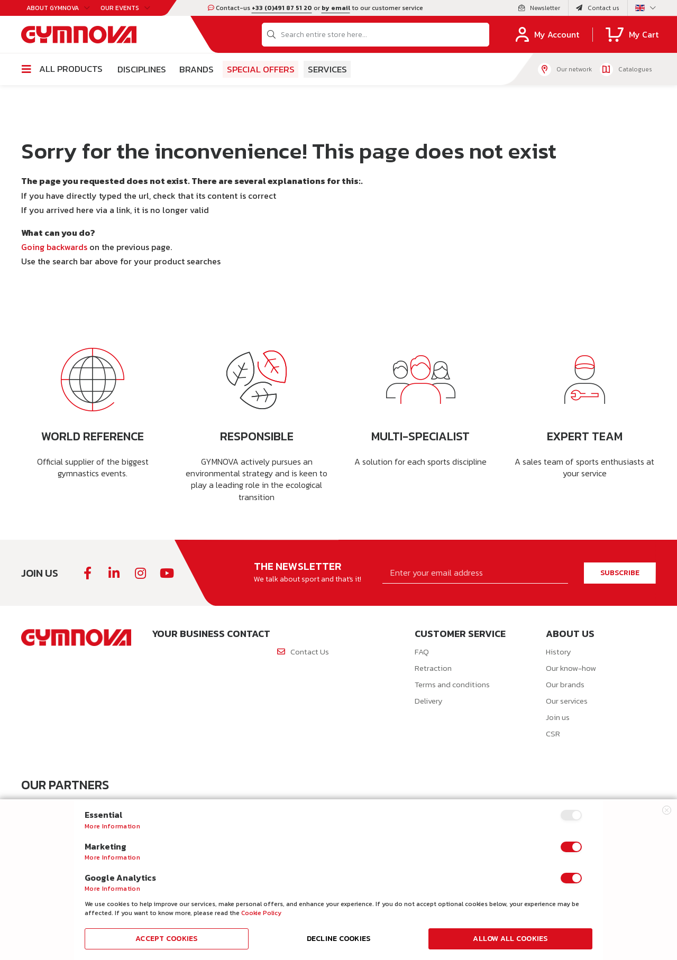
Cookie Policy (261, 913)
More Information (112, 826)
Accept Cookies (166, 938)
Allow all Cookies (510, 938)
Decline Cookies (339, 938)
